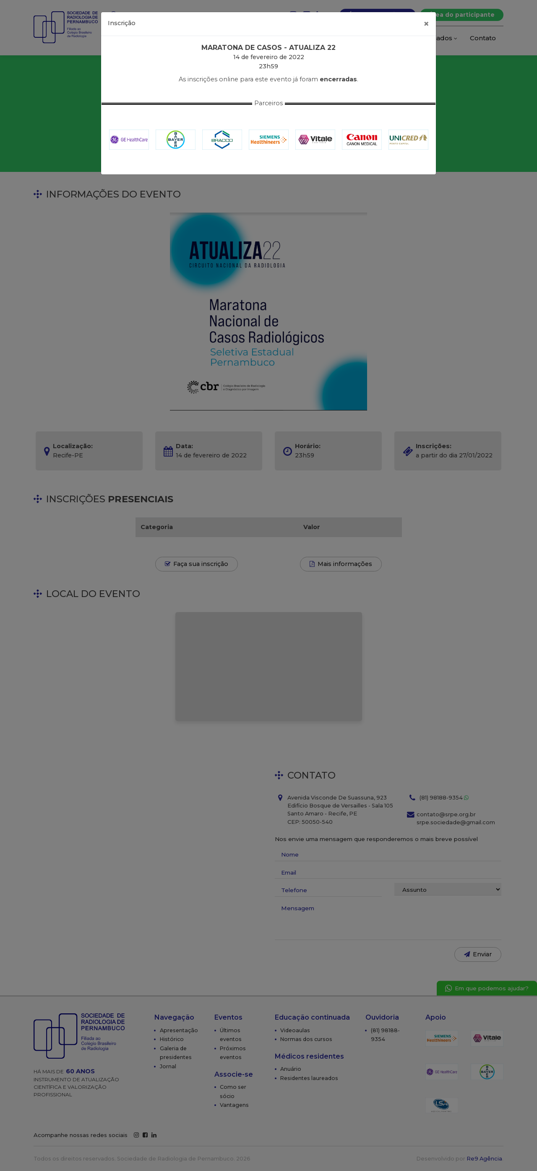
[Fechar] (426, 24)
